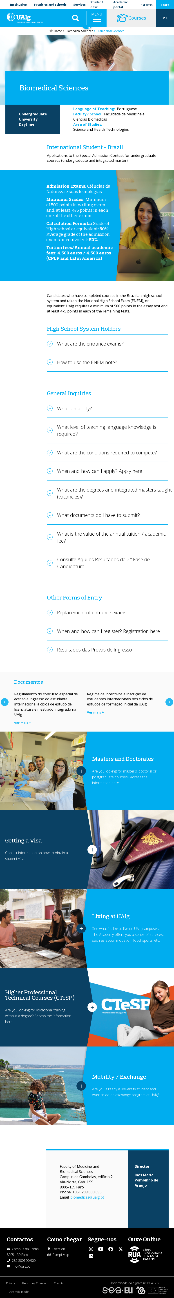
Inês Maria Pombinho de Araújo (146, 1180)
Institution (18, 4)
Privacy (11, 1283)
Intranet (146, 4)
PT (165, 18)
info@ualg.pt (21, 1266)
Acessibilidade (19, 1292)
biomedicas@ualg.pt (87, 1197)
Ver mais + (22, 723)
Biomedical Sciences (79, 31)
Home (58, 31)
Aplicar (76, 18)
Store (165, 5)
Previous (5, 702)
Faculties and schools (50, 4)
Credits (58, 1283)
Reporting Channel (34, 1283)
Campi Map (60, 1255)
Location (58, 1249)
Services (79, 4)
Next (169, 702)
